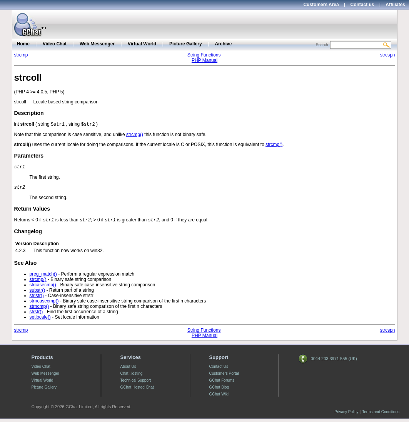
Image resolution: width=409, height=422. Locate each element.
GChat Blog (219, 390)
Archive (223, 44)
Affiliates (395, 4)
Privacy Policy (346, 415)
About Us (128, 369)
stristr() (37, 298)
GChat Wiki (219, 397)
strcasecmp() (43, 288)
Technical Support (135, 383)
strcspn (387, 55)
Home (23, 44)
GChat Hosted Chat (137, 390)
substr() (37, 293)
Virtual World (142, 44)
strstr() (36, 314)
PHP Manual (204, 60)
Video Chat (55, 44)
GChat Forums (222, 383)
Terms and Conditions (380, 415)
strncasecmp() (44, 304)
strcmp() (134, 135)
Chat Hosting (131, 376)
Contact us (362, 4)
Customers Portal (224, 376)
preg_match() (43, 277)
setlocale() (40, 320)
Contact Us (218, 369)
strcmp (21, 55)
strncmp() (39, 309)
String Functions (204, 55)
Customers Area (321, 4)
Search (322, 45)
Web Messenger (97, 44)
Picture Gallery (185, 44)
